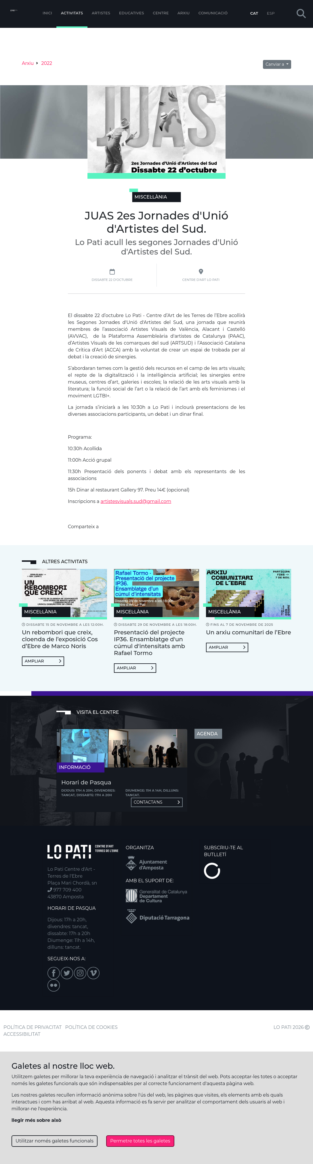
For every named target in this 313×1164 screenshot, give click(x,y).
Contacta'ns (157, 802)
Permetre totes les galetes (140, 1141)
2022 (46, 63)
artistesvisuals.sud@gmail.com (136, 501)
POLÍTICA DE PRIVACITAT (32, 1027)
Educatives (131, 13)
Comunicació (213, 13)
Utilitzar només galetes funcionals (54, 1141)
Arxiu (184, 13)
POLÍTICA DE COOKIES (91, 1027)
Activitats (72, 13)
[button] (301, 14)
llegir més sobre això (36, 1120)
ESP (271, 13)
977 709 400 (64, 890)
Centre (161, 13)
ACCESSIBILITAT (22, 1034)
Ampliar (43, 661)
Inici (47, 13)
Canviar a (275, 64)
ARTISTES (101, 13)
